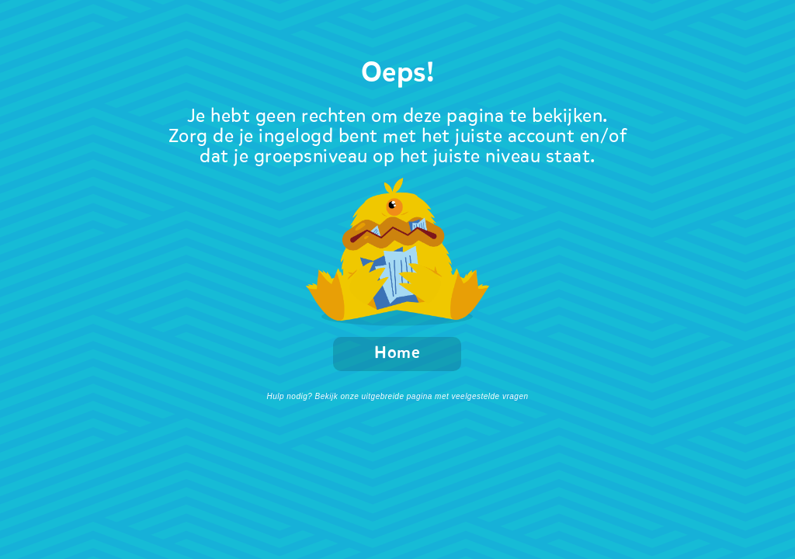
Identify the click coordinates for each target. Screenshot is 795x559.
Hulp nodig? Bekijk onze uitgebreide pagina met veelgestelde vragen (397, 396)
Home (397, 353)
